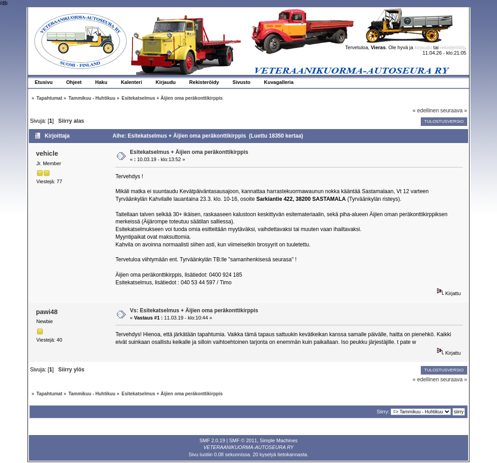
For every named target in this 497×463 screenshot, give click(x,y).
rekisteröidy (452, 47)
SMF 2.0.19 (212, 440)
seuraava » (453, 110)
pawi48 (47, 311)
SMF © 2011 (243, 440)
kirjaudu (423, 47)
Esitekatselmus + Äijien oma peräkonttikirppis (189, 152)
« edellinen (426, 110)
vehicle (47, 153)
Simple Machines (279, 440)
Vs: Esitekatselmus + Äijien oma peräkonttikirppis (194, 310)
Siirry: (383, 411)
